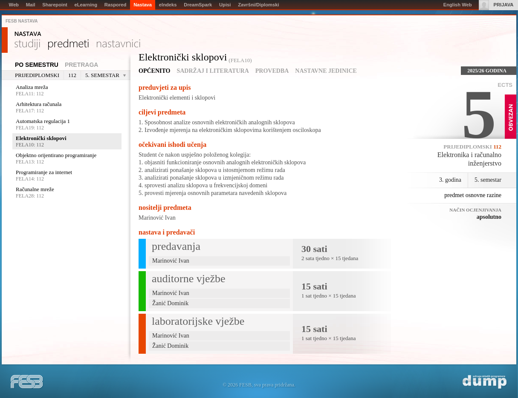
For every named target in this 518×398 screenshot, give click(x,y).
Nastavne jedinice (326, 71)
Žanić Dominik (170, 303)
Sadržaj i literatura (213, 71)
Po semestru (36, 64)
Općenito (154, 71)
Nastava (27, 34)
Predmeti (68, 45)
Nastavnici (118, 45)
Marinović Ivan (157, 218)
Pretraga (81, 64)
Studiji (27, 45)
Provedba (272, 71)
